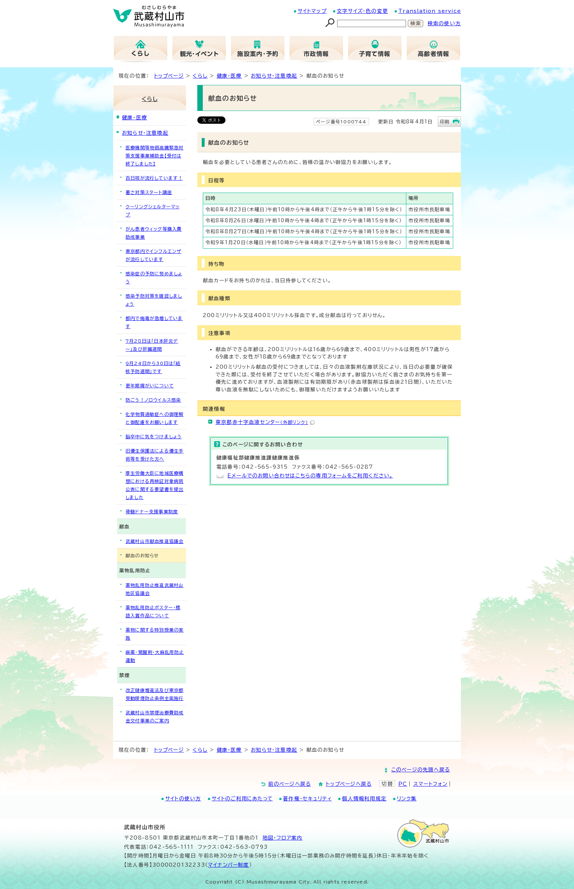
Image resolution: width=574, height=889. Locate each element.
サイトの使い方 (183, 798)
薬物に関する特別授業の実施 (154, 634)
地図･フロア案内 (282, 837)
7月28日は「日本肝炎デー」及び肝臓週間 (152, 345)
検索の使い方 (444, 23)
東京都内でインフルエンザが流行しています (153, 255)
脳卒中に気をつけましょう (154, 436)
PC (402, 783)
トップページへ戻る (349, 783)
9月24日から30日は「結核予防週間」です (153, 367)
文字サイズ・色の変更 (362, 11)
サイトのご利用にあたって (242, 798)
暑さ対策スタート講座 (149, 192)
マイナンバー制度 (228, 864)
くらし (200, 75)
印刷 (445, 121)
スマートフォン (430, 783)
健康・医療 (229, 75)
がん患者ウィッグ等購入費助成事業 (154, 233)
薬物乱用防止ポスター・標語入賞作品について (153, 611)
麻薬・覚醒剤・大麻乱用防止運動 (155, 656)
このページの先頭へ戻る (420, 769)
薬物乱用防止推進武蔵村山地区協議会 (154, 589)
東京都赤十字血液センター (265, 422)
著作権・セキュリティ (307, 798)
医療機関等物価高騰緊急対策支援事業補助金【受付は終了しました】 (154, 155)
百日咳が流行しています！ (154, 178)
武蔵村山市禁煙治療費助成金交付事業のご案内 (154, 716)
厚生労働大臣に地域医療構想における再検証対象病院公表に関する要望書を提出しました (154, 485)
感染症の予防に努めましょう (154, 277)
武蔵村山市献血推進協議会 (154, 541)
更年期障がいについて (150, 385)
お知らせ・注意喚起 (274, 75)
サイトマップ (312, 11)
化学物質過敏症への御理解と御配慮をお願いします (154, 418)
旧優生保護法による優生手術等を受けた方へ (154, 455)
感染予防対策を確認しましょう (154, 300)
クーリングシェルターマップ (152, 210)
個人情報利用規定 (364, 798)
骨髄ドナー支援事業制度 (152, 511)
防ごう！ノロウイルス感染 (153, 400)
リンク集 (407, 798)
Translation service (429, 11)
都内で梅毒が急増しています (154, 322)
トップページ (169, 75)
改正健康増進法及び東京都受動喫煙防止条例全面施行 (154, 694)
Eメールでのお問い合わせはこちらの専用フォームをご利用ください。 (310, 475)
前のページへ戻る (289, 783)
